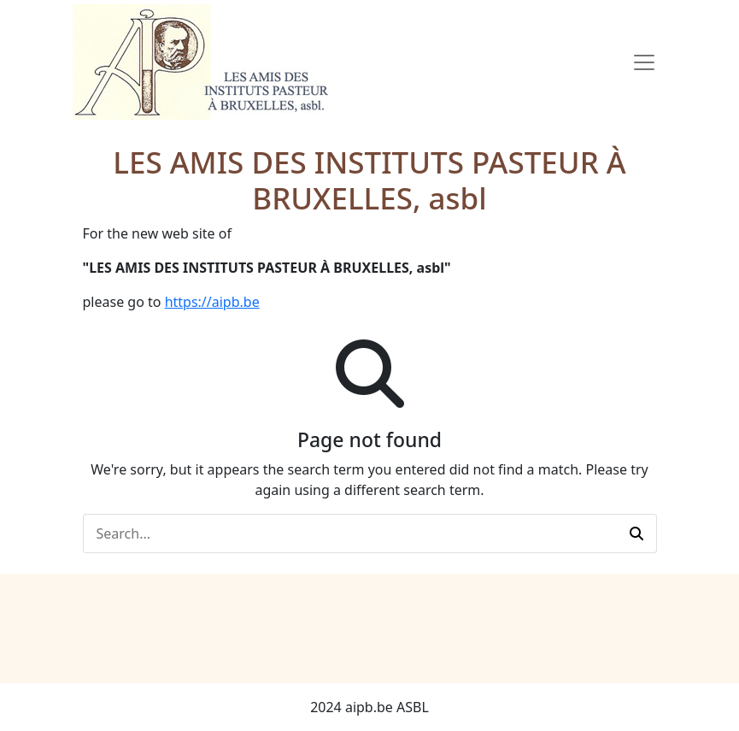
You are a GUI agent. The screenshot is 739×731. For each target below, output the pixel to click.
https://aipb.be (212, 301)
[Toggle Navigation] (644, 62)
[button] (636, 533)
